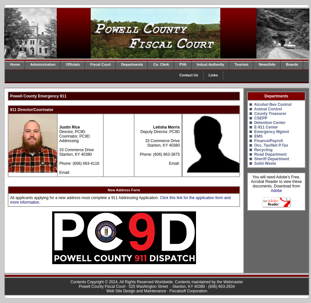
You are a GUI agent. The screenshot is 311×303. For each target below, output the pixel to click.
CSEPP (261, 118)
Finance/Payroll (268, 141)
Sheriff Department (271, 159)
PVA (183, 64)
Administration (43, 64)
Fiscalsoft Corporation (188, 291)
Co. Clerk (161, 64)
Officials (73, 64)
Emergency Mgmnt (271, 131)
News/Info (267, 64)
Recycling (263, 150)
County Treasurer (270, 113)
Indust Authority (211, 64)
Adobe (276, 190)
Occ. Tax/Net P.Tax (271, 145)
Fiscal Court (100, 64)
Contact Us (188, 75)
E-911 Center (266, 127)
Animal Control (268, 109)
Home (15, 64)
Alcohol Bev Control (272, 104)
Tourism (241, 64)
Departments (132, 64)
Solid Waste (265, 163)
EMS (258, 136)
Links (213, 75)
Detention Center (270, 122)
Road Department (270, 154)
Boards (292, 64)
